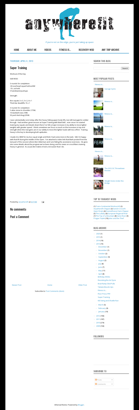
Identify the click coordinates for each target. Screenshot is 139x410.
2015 (98, 237)
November (102, 250)
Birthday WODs (104, 277)
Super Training (104, 297)
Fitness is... (109, 101)
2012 (98, 316)
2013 (98, 244)
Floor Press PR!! (104, 294)
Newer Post (16, 285)
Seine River (121, 216)
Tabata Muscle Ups (105, 287)
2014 (98, 240)
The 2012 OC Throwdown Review (115, 169)
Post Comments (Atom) (55, 291)
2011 (98, 319)
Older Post (82, 285)
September (103, 257)
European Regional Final (117, 213)
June (100, 267)
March (101, 305)
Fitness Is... (65, 49)
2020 (98, 233)
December (102, 247)
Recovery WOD (86, 49)
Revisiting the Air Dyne (107, 280)
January (101, 311)
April (100, 274)
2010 (98, 322)
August (101, 260)
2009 (98, 326)
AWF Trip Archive (110, 49)
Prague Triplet (99, 218)
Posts (98, 380)
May (100, 270)
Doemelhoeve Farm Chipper (117, 211)
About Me (32, 49)
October (101, 253)
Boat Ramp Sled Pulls (106, 283)
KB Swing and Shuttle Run (108, 300)
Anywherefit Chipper (102, 208)
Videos (47, 49)
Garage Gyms (110, 89)
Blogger (81, 405)
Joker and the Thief (116, 218)
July (100, 264)
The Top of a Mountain (105, 216)
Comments (100, 384)
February (102, 308)
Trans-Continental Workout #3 (108, 206)
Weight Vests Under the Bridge (114, 182)
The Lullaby (100, 213)
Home (16, 49)
